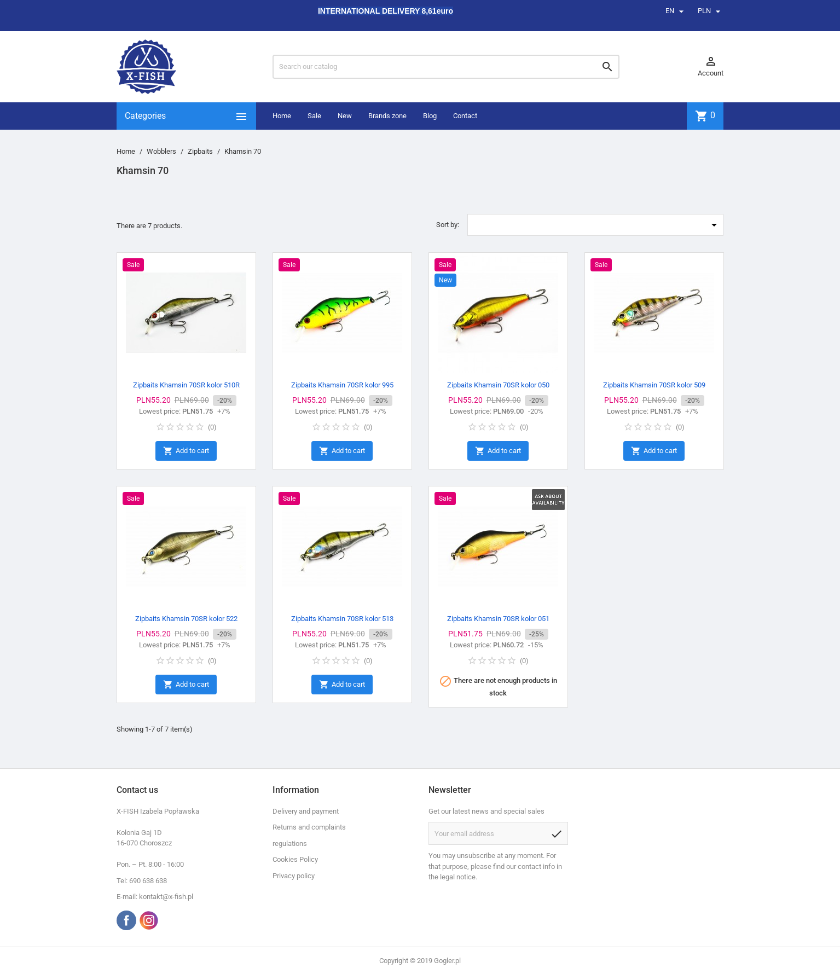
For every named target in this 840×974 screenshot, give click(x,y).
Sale (314, 116)
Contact (465, 116)
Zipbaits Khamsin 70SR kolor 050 (498, 385)
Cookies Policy (295, 859)
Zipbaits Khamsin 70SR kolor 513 (342, 618)
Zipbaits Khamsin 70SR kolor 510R (186, 385)
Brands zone (387, 116)
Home (282, 116)
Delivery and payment (306, 811)
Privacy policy (294, 876)
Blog (430, 116)
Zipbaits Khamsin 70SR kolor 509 (654, 385)
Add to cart (186, 451)
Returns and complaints (309, 827)
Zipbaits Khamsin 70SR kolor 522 (186, 618)
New (345, 116)
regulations (290, 843)
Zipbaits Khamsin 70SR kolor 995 (342, 385)
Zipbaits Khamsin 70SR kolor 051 (498, 618)
